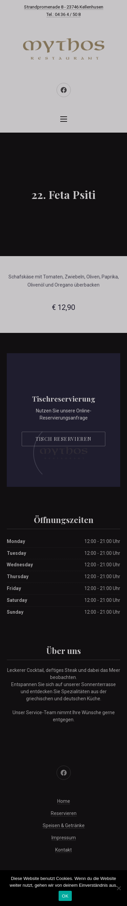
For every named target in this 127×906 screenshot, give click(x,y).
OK (65, 896)
